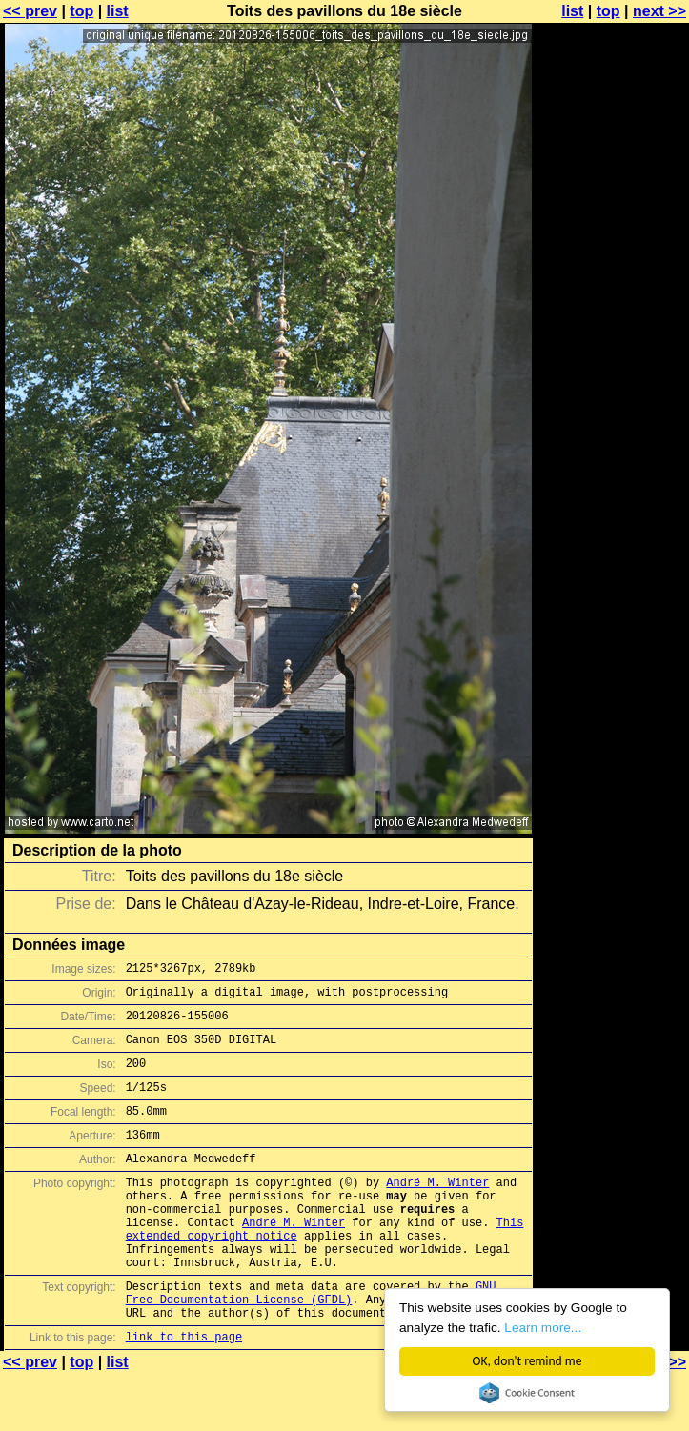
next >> (659, 11)
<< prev (30, 11)
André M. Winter (437, 1210)
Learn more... (543, 1327)
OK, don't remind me (527, 1361)
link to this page (184, 1393)
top (81, 11)
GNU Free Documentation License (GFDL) (311, 1342)
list (118, 11)
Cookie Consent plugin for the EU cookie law (527, 1392)
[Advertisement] (612, 471)
